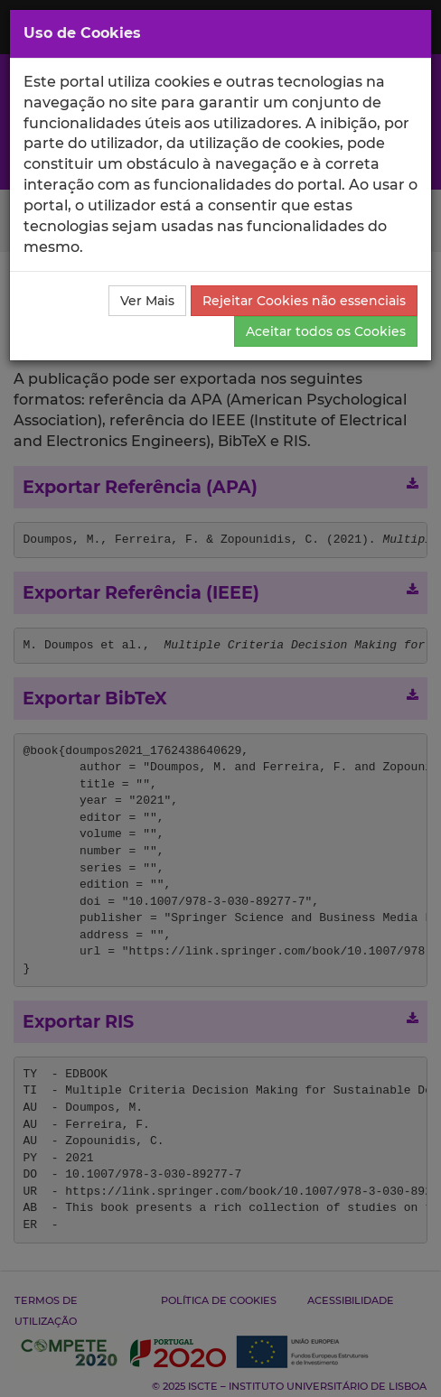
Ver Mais (147, 301)
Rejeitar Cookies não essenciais (304, 301)
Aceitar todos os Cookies (326, 331)
